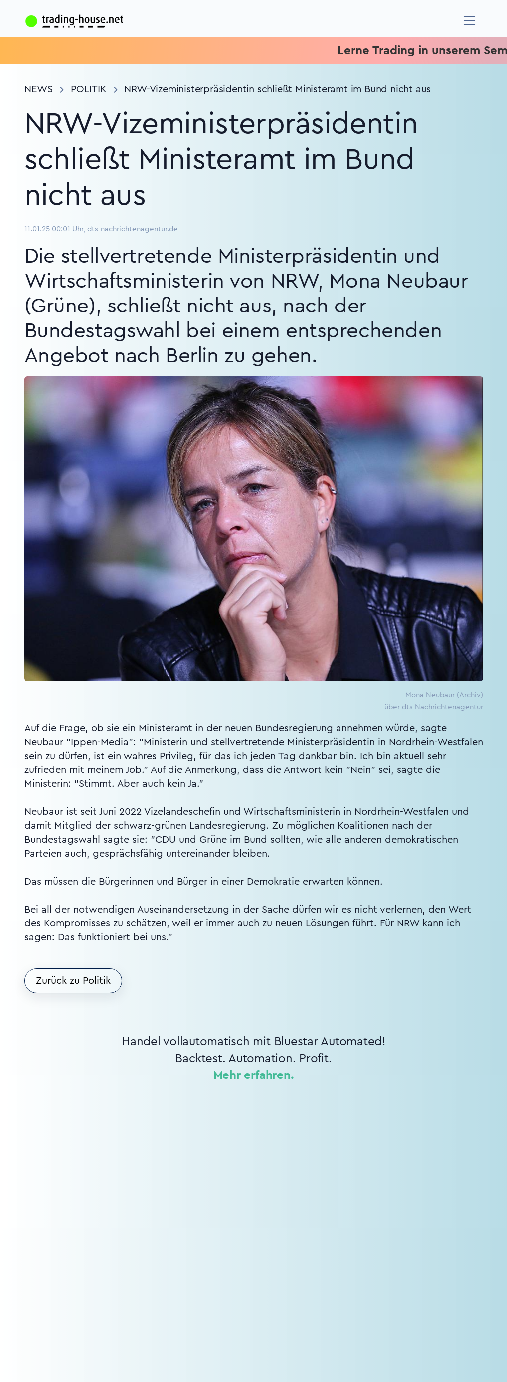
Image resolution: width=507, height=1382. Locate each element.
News (38, 89)
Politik (89, 89)
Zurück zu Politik (73, 981)
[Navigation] (469, 20)
